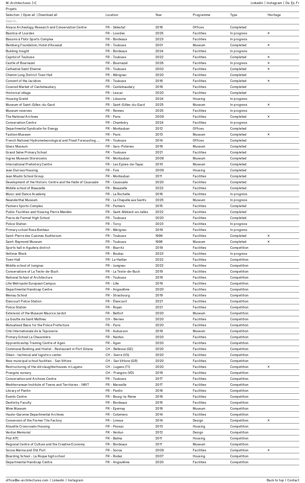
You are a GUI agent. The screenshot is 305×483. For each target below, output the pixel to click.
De (287, 3)
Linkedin (257, 3)
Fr (297, 3)
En (293, 3)
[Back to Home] (45, 3)
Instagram (274, 3)
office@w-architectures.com (27, 480)
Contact (293, 480)
